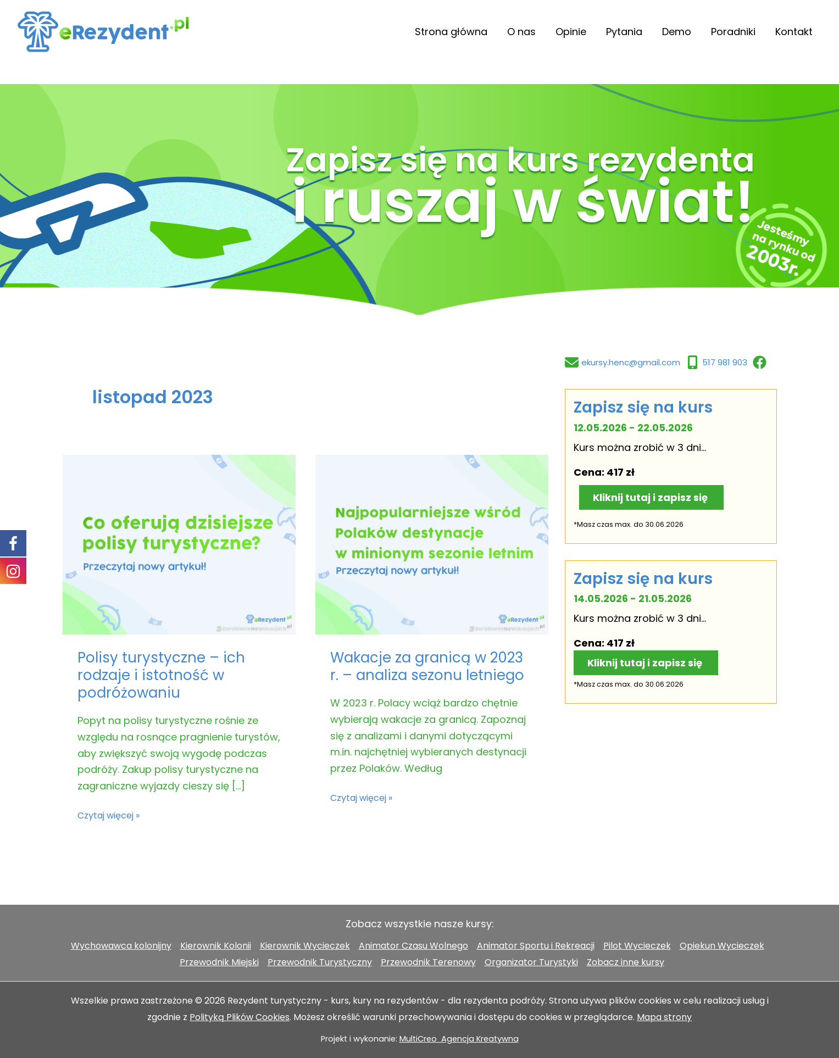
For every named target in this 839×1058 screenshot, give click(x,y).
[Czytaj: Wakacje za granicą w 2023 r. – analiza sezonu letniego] (431, 544)
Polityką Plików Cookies (240, 1017)
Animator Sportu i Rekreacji (535, 945)
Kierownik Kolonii (215, 945)
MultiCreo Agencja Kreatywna (459, 1038)
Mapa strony (664, 1017)
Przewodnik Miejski (219, 962)
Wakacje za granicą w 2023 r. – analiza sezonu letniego (427, 666)
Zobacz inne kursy (625, 962)
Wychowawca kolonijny (121, 945)
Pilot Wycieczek (637, 945)
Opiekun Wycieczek (722, 945)
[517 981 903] (716, 362)
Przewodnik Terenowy (428, 962)
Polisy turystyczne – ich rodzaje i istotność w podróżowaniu (161, 675)
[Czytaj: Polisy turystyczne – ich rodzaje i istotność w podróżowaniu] (179, 544)
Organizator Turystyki (531, 962)
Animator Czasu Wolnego (413, 945)
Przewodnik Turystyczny (320, 962)
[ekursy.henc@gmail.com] (622, 362)
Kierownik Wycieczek (305, 945)
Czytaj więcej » (108, 816)
